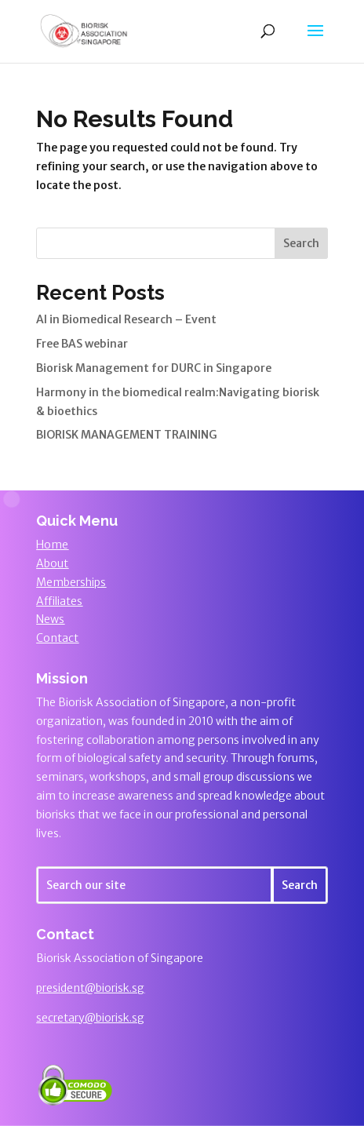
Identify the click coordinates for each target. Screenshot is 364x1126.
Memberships (71, 582)
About (52, 563)
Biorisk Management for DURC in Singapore (153, 368)
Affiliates (59, 601)
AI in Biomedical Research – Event (126, 319)
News (50, 619)
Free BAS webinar (82, 344)
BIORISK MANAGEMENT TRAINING (126, 435)
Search (301, 243)
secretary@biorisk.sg (90, 1018)
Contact (57, 638)
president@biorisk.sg (90, 988)
